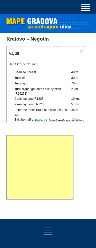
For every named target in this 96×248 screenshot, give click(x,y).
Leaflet (39, 120)
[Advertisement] (40, 167)
